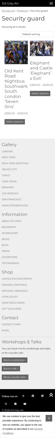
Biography (9, 227)
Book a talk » (11, 368)
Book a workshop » (15, 360)
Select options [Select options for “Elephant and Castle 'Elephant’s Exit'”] (40, 93)
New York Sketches (15, 163)
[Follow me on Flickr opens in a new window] (15, 404)
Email (5, 330)
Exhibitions (9, 257)
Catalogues (10, 296)
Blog (5, 245)
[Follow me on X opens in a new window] (23, 396)
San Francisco (11, 199)
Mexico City (9, 169)
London (7, 151)
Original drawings (15, 290)
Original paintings (14, 284)
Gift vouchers (11, 308)
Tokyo (6, 175)
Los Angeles (10, 193)
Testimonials (10, 263)
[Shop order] (36, 34)
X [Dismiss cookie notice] (49, 418)
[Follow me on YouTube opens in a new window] (25, 404)
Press (6, 251)
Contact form (11, 324)
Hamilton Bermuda (15, 205)
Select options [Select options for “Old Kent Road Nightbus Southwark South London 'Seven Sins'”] (14, 121)
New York (8, 157)
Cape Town (9, 181)
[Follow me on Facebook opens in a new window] (33, 396)
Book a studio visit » (15, 377)
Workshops (10, 233)
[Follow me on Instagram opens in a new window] (6, 404)
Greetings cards (13, 302)
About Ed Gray (11, 221)
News (5, 239)
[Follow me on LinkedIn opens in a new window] (42, 396)
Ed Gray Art (10, 3)
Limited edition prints (17, 278)
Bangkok (8, 187)
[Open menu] (50, 3)
